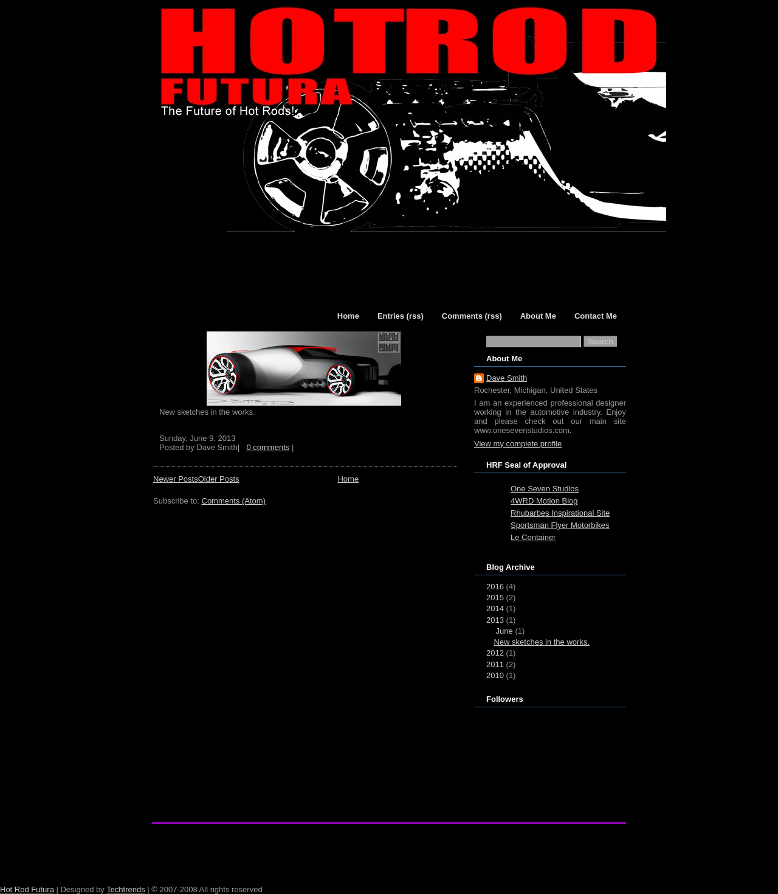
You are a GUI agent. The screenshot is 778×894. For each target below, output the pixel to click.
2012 (495, 652)
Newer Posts (175, 478)
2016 (495, 586)
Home (348, 478)
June (504, 631)
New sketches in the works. (542, 641)
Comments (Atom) (234, 500)
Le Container (533, 537)
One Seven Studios (545, 488)
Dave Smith (506, 378)
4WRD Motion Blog (544, 500)
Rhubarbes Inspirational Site (560, 513)
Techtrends (125, 889)
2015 (495, 597)
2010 (495, 675)
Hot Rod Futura (27, 889)
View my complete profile (518, 443)
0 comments (267, 447)
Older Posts (218, 478)
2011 (495, 664)
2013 (495, 620)
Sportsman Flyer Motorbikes (560, 525)
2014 (495, 608)
